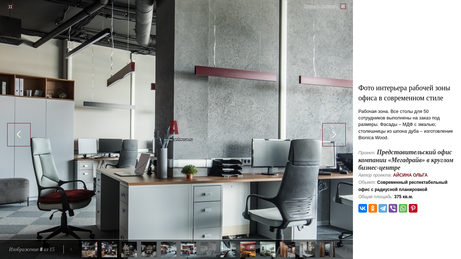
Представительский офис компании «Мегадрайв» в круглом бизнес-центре (405, 160)
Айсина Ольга (410, 175)
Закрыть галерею (321, 6)
